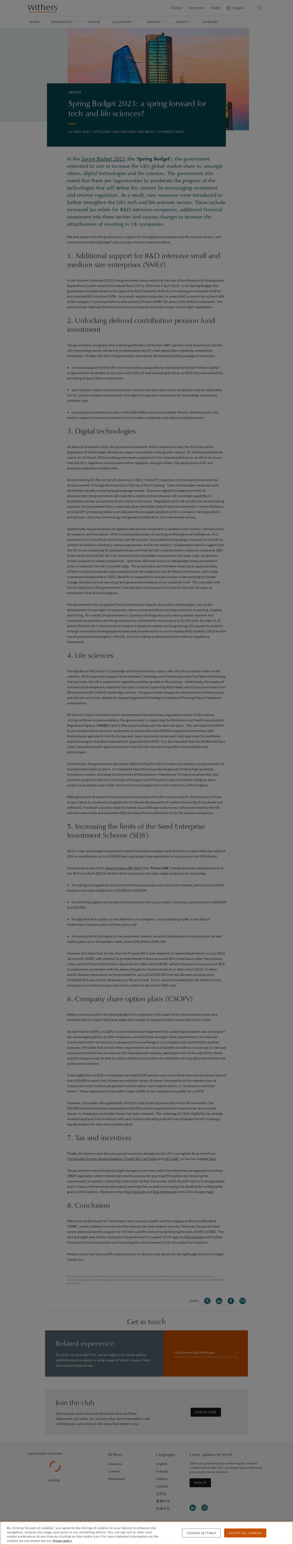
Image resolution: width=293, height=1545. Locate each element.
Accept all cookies (245, 1533)
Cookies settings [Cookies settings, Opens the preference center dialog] (201, 1533)
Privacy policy (62, 1540)
